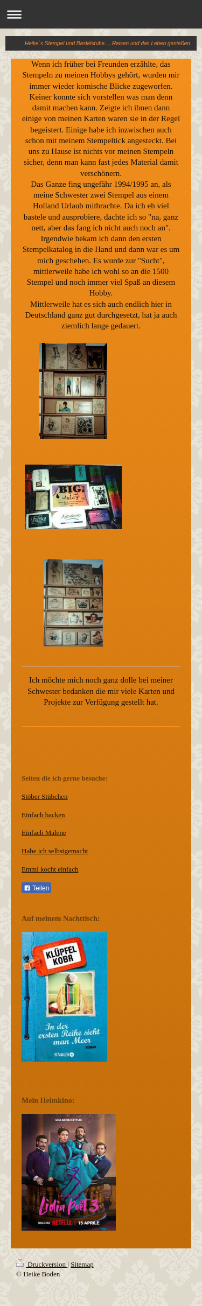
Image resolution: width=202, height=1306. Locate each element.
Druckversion (41, 1264)
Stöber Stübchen (45, 796)
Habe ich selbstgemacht (55, 851)
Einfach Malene (44, 832)
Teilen (36, 888)
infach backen (45, 815)
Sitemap (82, 1264)
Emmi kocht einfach (50, 869)
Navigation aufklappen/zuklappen (101, 14)
